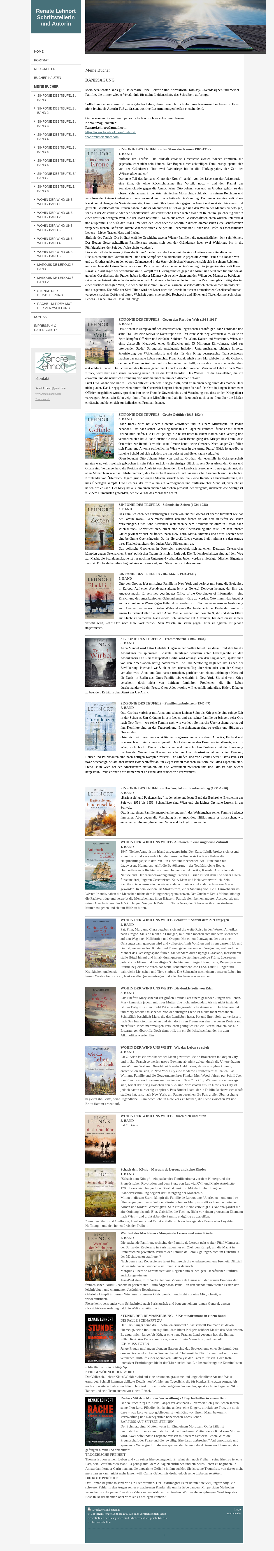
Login (237, 1509)
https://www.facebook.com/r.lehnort (110, 132)
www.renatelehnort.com (102, 137)
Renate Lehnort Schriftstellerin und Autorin (56, 17)
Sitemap (115, 1509)
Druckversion (98, 1509)
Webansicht (234, 1513)
